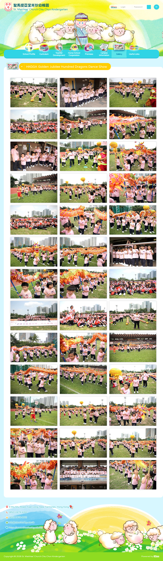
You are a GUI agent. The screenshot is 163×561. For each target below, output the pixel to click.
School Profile (29, 52)
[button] (65, 67)
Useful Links (134, 52)
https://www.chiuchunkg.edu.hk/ (26, 527)
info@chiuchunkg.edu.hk (21, 522)
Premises (89, 52)
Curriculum (44, 52)
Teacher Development (59, 53)
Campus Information (104, 53)
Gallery (119, 52)
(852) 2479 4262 (18, 512)
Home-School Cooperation (74, 53)
